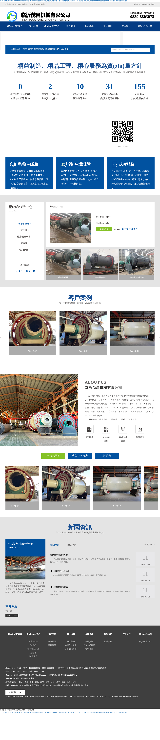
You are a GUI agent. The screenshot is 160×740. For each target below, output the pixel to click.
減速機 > (24, 243)
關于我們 (33, 26)
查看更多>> (149, 544)
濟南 (31, 682)
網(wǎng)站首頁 (15, 26)
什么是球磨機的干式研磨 (20, 543)
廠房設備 (52, 645)
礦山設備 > (24, 249)
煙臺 (26, 682)
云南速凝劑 (90, 697)
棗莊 (63, 682)
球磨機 (33, 645)
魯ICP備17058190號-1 (67, 675)
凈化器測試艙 (101, 697)
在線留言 (126, 26)
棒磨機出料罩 (33, 649)
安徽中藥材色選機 (37, 697)
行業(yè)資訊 (72, 545)
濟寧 (58, 682)
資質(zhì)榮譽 (71, 649)
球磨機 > (24, 230)
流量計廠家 (49, 697)
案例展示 (52, 641)
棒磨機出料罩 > (24, 236)
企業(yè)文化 (70, 645)
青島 (37, 682)
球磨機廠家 (28, 49)
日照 (53, 682)
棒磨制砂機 (33, 641)
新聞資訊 (89, 26)
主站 (20, 682)
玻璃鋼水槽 (10, 697)
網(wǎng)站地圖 (148, 4)
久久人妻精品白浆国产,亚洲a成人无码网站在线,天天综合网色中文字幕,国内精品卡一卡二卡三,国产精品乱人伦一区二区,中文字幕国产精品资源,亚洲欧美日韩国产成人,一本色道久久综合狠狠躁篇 (63, 712)
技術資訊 (89, 649)
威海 (68, 682)
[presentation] (36, 552)
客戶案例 (70, 26)
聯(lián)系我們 (145, 26)
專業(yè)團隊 (53, 455)
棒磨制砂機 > (24, 223)
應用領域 (106, 455)
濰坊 (42, 682)
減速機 (33, 653)
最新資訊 (136, 4)
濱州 (74, 682)
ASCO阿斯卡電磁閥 (77, 697)
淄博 (47, 682)
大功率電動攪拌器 (115, 697)
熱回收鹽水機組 (22, 697)
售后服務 (107, 26)
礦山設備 (33, 656)
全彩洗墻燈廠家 (61, 697)
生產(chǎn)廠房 (80, 455)
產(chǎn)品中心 (52, 26)
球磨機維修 (39, 49)
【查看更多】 (133, 419)
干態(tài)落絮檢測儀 (131, 697)
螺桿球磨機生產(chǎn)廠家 (56, 49)
